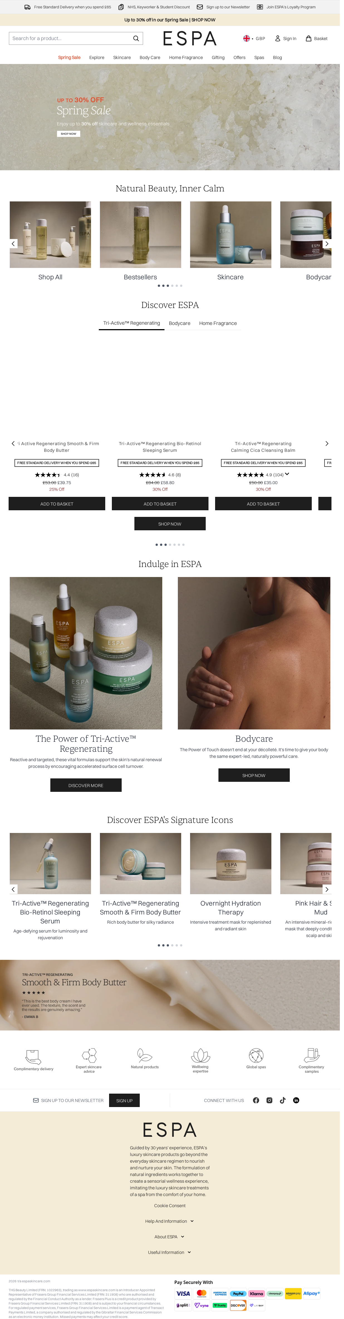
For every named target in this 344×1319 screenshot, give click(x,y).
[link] (285, 38)
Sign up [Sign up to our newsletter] (124, 1100)
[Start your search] (76, 38)
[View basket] (316, 38)
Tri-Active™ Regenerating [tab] (131, 323)
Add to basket (56, 504)
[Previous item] (13, 443)
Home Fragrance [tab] (218, 323)
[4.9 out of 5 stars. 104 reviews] (260, 474)
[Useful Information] (170, 1252)
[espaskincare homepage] (190, 38)
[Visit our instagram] (269, 1100)
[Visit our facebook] (256, 1100)
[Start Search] (136, 38)
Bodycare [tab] (179, 323)
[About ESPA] (169, 1236)
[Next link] (327, 243)
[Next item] (327, 443)
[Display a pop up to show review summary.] (287, 474)
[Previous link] (13, 243)
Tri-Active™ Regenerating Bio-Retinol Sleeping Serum (160, 447)
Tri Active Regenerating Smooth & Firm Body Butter (57, 447)
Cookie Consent (170, 1205)
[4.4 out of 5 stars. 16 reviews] (57, 474)
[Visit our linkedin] (296, 1100)
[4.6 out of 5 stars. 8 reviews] (160, 474)
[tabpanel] (170, 443)
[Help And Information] (170, 1221)
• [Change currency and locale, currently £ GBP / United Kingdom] (254, 38)
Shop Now (169, 524)
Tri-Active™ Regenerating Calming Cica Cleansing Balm (263, 447)
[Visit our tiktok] (282, 1100)
